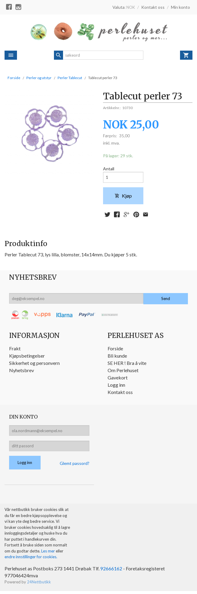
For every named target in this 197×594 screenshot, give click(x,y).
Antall (108, 169)
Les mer (48, 553)
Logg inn (116, 386)
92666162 (111, 571)
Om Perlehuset (123, 371)
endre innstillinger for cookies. (31, 559)
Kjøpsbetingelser (27, 357)
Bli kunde (117, 357)
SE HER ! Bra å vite (127, 364)
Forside (14, 77)
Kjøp (123, 196)
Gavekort (118, 379)
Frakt (15, 349)
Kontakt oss (120, 393)
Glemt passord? (74, 466)
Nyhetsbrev (21, 371)
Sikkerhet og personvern (34, 364)
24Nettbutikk (39, 584)
